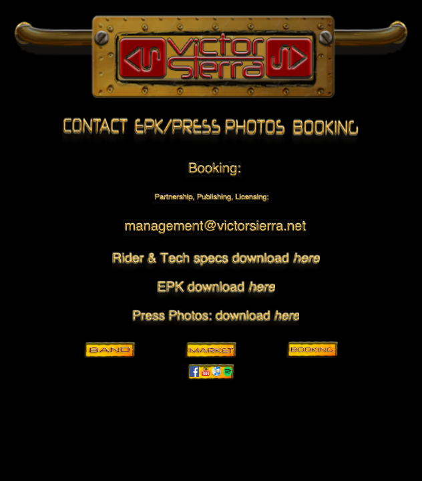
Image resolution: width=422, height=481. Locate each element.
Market (211, 349)
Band (109, 349)
